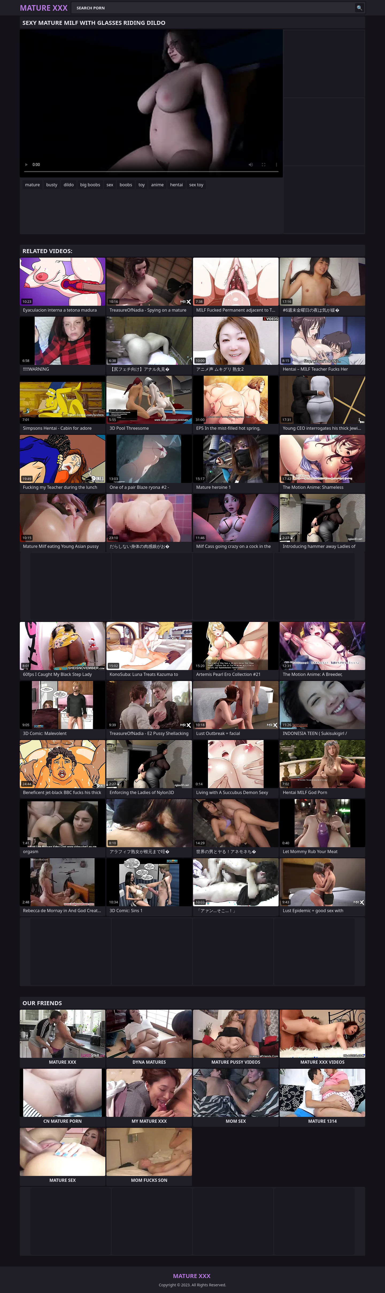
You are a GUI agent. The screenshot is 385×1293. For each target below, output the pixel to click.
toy (141, 185)
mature (32, 185)
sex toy (196, 185)
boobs (126, 185)
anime (157, 185)
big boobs (90, 185)
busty (51, 185)
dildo (69, 185)
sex (110, 185)
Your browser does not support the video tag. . (151, 103)
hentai (176, 185)
